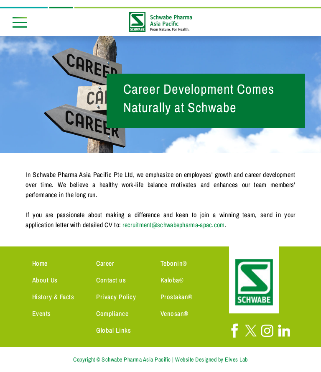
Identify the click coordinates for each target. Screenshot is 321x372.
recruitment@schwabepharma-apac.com (173, 224)
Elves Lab (236, 359)
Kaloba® (172, 280)
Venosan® (174, 313)
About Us (45, 280)
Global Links (113, 330)
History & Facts (53, 296)
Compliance (112, 313)
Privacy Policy (116, 296)
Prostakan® (176, 296)
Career (105, 263)
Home (40, 263)
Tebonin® (173, 263)
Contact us (111, 280)
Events (41, 313)
